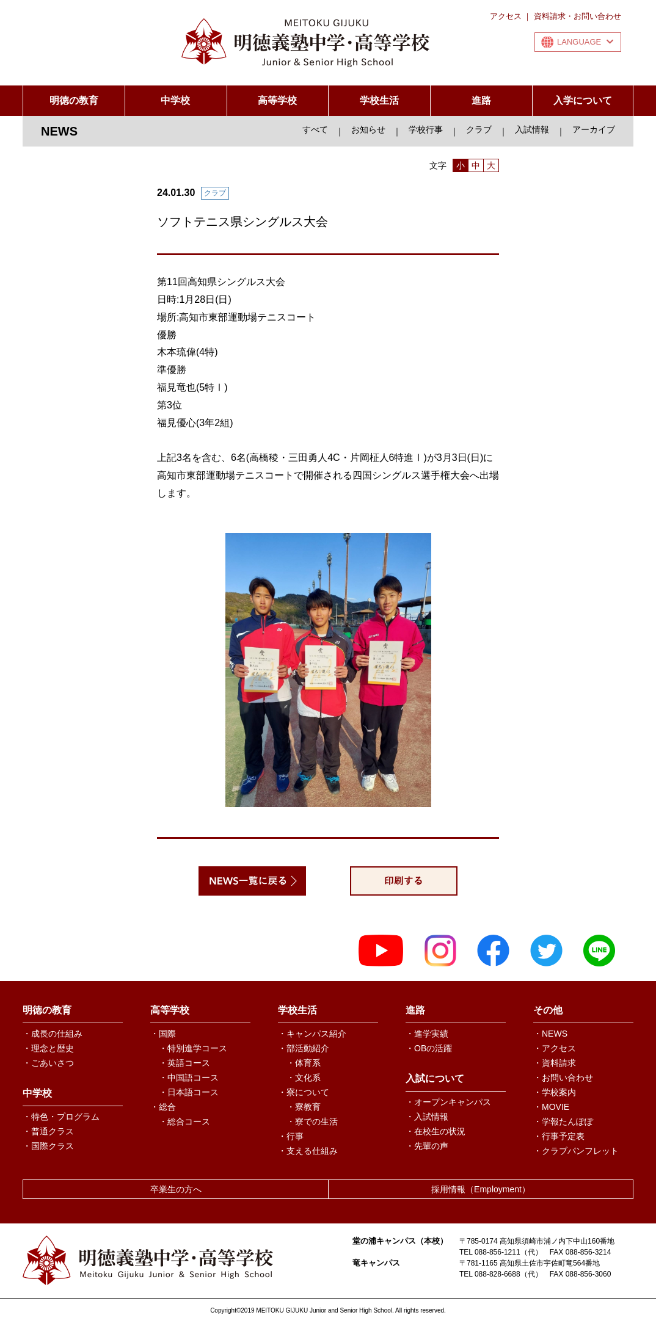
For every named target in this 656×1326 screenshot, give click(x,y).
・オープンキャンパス (448, 1102)
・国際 (163, 1033)
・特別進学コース (193, 1048)
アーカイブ (593, 129)
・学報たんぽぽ (563, 1121)
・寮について (303, 1092)
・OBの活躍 (429, 1048)
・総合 (163, 1107)
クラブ (479, 129)
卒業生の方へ (176, 1189)
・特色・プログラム (61, 1116)
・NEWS (550, 1033)
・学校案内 (554, 1092)
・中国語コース (189, 1077)
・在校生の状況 (435, 1131)
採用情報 (480, 1189)
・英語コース (184, 1063)
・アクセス (554, 1048)
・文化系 (303, 1077)
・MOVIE (551, 1107)
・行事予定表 (559, 1136)
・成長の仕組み (52, 1033)
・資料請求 (554, 1063)
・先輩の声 (427, 1146)
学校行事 (426, 129)
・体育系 (303, 1063)
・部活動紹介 (303, 1048)
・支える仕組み (308, 1151)
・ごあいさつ (48, 1063)
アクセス (506, 16)
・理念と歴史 (48, 1048)
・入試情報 (427, 1116)
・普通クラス (48, 1131)
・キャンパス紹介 (312, 1033)
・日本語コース (189, 1092)
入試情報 (532, 129)
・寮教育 (303, 1107)
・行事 (291, 1136)
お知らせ (368, 129)
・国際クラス (48, 1146)
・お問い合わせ (563, 1077)
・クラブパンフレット (576, 1151)
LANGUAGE (585, 41)
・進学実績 (427, 1033)
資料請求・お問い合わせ (577, 16)
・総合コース (184, 1121)
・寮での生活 (312, 1121)
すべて (315, 129)
